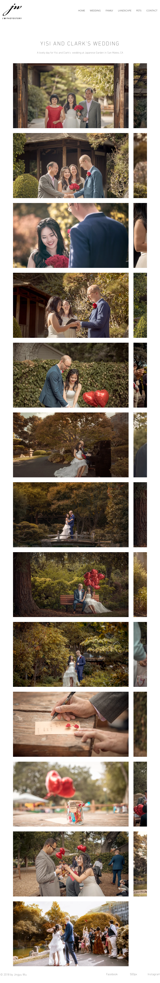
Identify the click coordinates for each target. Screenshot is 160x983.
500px (134, 973)
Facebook (112, 973)
